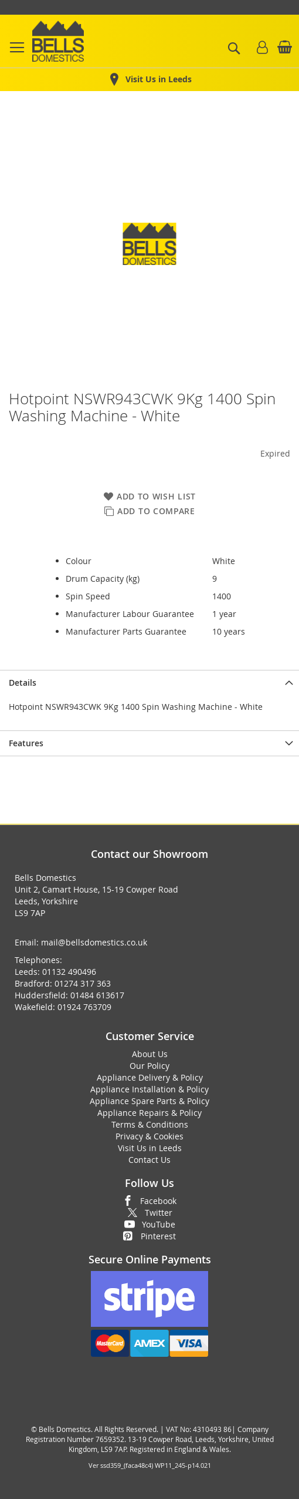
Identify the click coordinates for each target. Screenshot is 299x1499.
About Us (150, 1053)
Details (22, 682)
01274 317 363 (83, 983)
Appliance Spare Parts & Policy (149, 1100)
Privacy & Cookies (149, 1136)
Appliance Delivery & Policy (150, 1077)
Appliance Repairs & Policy (149, 1112)
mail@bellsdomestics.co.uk (94, 942)
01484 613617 (97, 995)
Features (26, 743)
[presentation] (149, 682)
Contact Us (149, 1159)
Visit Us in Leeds (150, 1147)
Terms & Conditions (149, 1124)
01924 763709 (84, 1006)
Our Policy (149, 1065)
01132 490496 (69, 971)
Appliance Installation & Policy (149, 1089)
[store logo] (58, 41)
